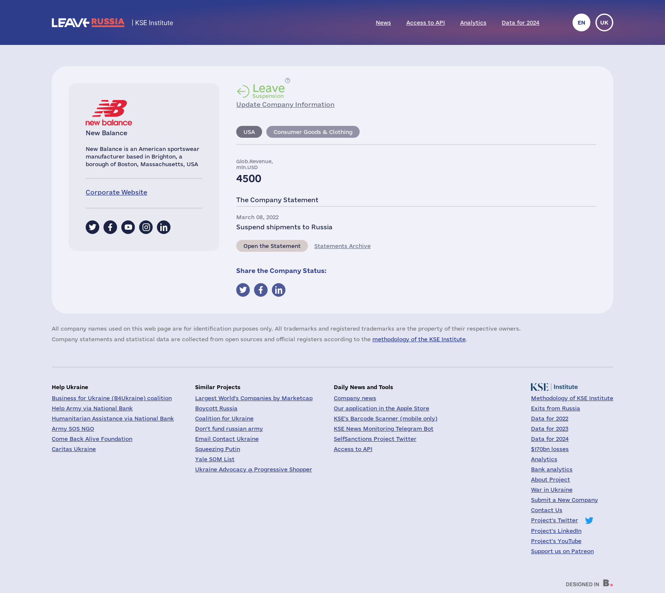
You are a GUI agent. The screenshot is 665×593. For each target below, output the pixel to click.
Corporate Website (116, 192)
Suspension (268, 90)
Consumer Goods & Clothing (313, 132)
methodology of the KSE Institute (419, 339)
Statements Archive (342, 246)
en (581, 22)
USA (249, 132)
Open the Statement (272, 246)
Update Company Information (285, 104)
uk (604, 22)
